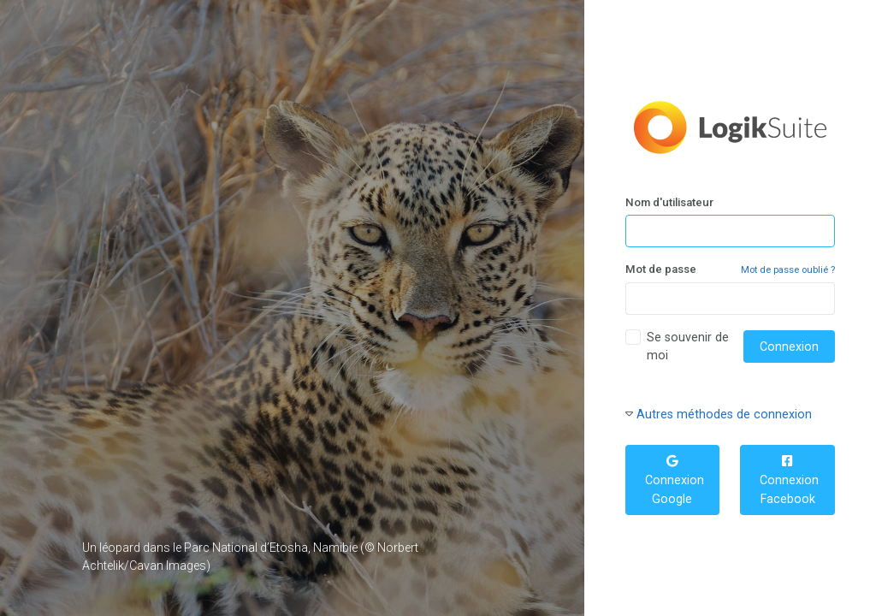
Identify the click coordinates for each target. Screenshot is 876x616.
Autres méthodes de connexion (724, 414)
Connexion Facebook (787, 480)
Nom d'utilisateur (669, 202)
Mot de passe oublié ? (788, 269)
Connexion (789, 346)
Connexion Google (673, 480)
